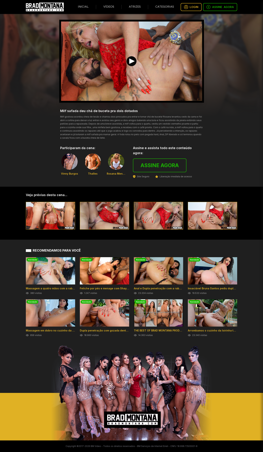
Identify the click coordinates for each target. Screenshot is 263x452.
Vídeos (108, 7)
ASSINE (220, 7)
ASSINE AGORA (160, 165)
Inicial (83, 7)
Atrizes (135, 7)
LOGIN (191, 7)
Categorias (164, 7)
